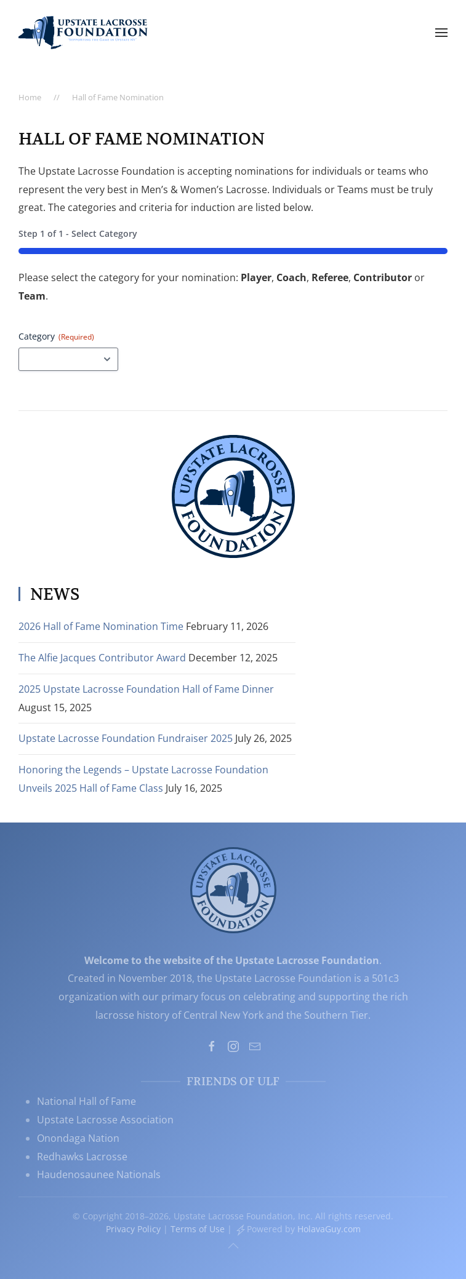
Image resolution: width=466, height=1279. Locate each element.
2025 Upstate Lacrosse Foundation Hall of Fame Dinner (146, 689)
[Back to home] (83, 32)
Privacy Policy (133, 1229)
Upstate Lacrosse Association (105, 1119)
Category (56, 336)
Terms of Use (198, 1229)
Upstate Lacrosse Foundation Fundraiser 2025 (125, 738)
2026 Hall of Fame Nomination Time (100, 626)
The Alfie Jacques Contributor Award (102, 657)
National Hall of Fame (86, 1101)
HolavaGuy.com (329, 1229)
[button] (441, 32)
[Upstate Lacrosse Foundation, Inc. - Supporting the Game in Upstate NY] (233, 889)
